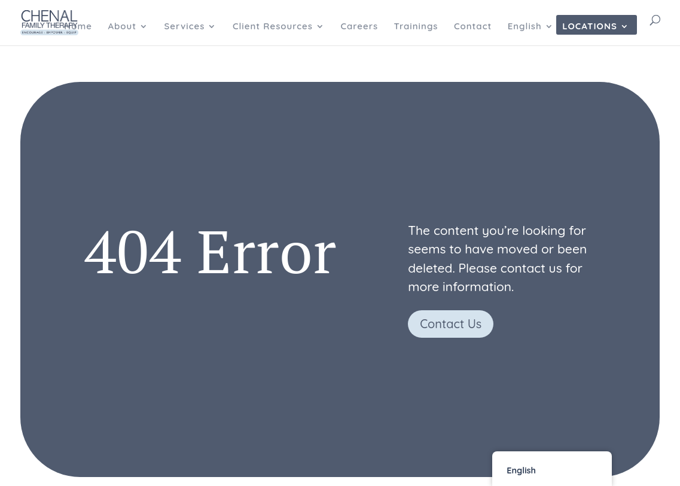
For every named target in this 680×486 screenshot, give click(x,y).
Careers (359, 27)
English (525, 27)
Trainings (416, 27)
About (122, 27)
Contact (473, 27)
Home (78, 27)
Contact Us (450, 323)
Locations (589, 27)
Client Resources (273, 27)
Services (184, 27)
